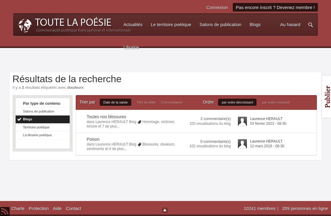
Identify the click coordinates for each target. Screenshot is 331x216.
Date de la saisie (115, 102)
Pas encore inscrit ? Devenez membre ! (275, 7)
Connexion (217, 7)
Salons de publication (39, 111)
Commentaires (172, 102)
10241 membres (260, 208)
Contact (73, 208)
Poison (93, 139)
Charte (18, 208)
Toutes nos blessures (106, 116)
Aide (57, 208)
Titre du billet (146, 102)
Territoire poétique (36, 127)
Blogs (27, 119)
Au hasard (290, 24)
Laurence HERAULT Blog (116, 122)
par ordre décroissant (237, 102)
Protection (39, 208)
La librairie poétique (37, 135)
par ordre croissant (276, 102)
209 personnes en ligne (305, 208)
